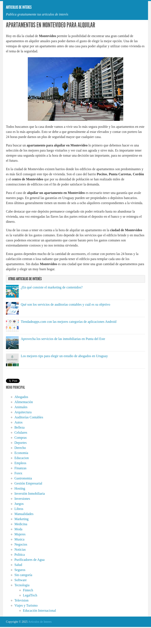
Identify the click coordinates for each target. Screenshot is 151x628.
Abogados (21, 397)
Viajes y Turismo (26, 605)
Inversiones (22, 498)
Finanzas (20, 468)
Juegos (19, 503)
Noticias (20, 549)
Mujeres (19, 534)
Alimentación (23, 402)
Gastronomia (23, 478)
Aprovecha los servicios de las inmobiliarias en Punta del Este (63, 339)
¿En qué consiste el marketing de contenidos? (51, 287)
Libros (18, 509)
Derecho (20, 448)
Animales (20, 407)
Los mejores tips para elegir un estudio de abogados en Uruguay (64, 356)
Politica (19, 554)
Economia (21, 453)
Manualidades (24, 514)
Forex (18, 473)
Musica (19, 539)
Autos (18, 422)
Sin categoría (23, 575)
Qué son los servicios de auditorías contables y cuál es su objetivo (65, 304)
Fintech (28, 590)
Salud (18, 565)
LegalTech (30, 595)
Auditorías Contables (28, 417)
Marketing (21, 519)
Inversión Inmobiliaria (29, 493)
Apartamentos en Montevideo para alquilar (50, 25)
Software (20, 580)
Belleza (19, 427)
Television (21, 600)
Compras (20, 437)
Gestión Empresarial (28, 483)
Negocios (20, 544)
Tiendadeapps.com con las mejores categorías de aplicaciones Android (68, 321)
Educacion (21, 458)
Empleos (20, 463)
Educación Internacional (39, 610)
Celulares (20, 432)
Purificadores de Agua (29, 559)
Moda (18, 529)
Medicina (20, 524)
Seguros (19, 570)
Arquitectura (23, 412)
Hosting (19, 488)
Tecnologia (21, 585)
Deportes (20, 442)
